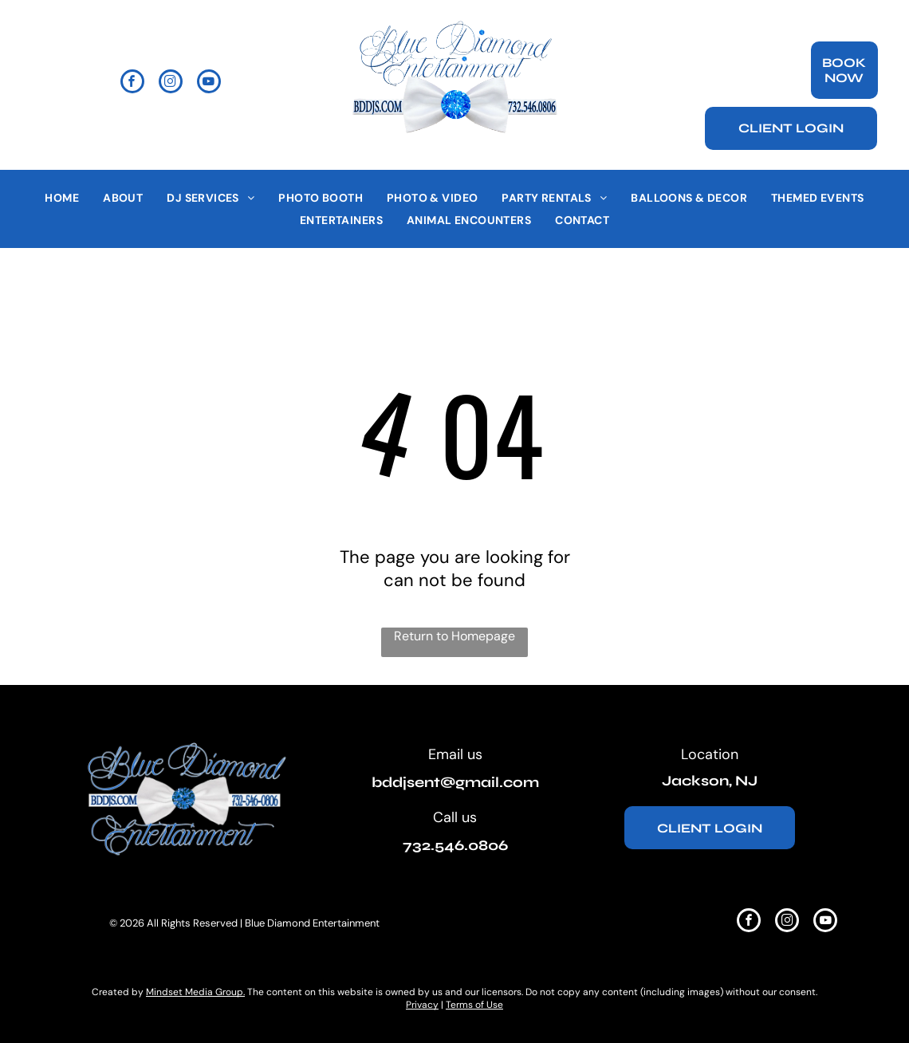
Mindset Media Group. (195, 992)
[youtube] (209, 83)
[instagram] (171, 83)
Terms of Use (474, 1004)
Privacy (422, 1004)
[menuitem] (62, 198)
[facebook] (132, 83)
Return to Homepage (454, 636)
